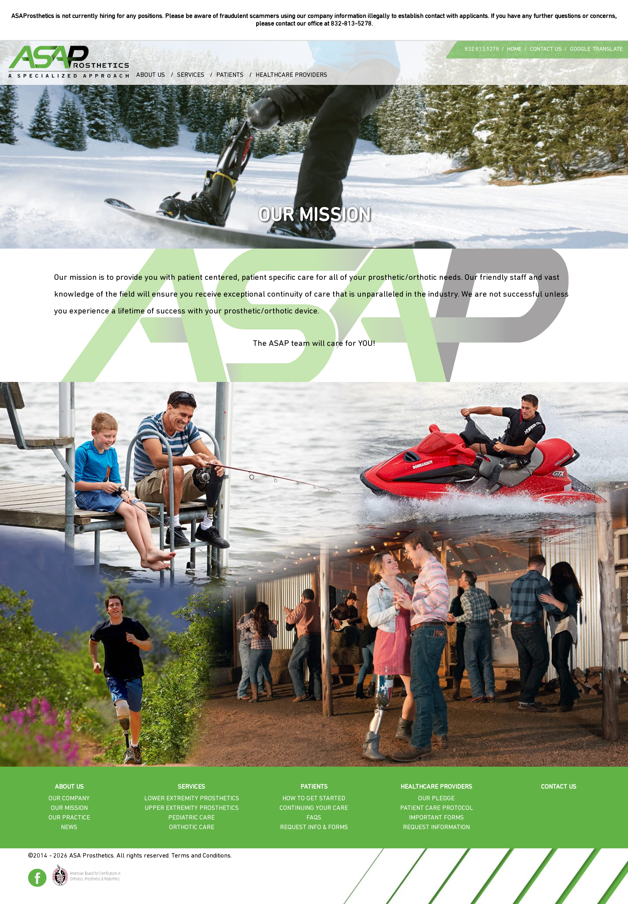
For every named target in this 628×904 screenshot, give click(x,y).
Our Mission (69, 808)
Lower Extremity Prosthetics (191, 799)
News (69, 827)
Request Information (436, 827)
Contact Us (546, 49)
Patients (230, 75)
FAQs (313, 818)
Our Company (69, 799)
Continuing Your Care (314, 808)
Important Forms (436, 818)
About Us (150, 75)
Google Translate (596, 49)
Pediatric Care (191, 818)
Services (190, 75)
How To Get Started (313, 799)
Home (514, 49)
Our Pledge (436, 799)
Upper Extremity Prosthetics (192, 808)
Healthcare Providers (291, 75)
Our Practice (69, 818)
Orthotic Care (191, 827)
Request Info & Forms (314, 827)
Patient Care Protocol (436, 808)
